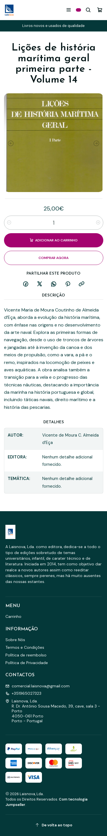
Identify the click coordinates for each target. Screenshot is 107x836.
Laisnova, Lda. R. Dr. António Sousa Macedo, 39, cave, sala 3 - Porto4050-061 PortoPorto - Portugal (52, 710)
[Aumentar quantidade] (98, 222)
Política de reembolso (26, 655)
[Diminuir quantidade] (9, 222)
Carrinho (13, 616)
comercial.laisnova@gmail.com (37, 685)
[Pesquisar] (88, 9)
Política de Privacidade (26, 662)
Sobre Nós (15, 639)
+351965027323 (23, 693)
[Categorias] (78, 10)
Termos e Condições (24, 647)
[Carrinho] (100, 9)
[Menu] (68, 9)
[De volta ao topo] (53, 825)
